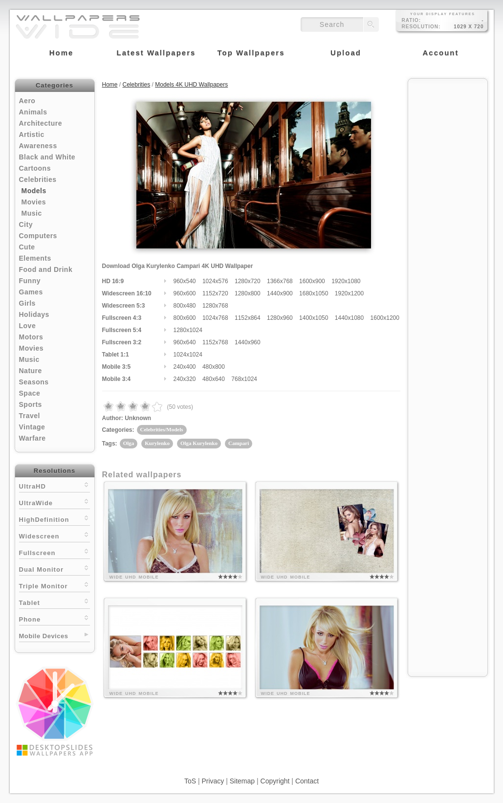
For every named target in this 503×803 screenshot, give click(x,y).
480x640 (213, 379)
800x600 (185, 317)
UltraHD (54, 485)
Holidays (34, 314)
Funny (30, 281)
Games (31, 292)
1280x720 (248, 281)
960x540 (185, 281)
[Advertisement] (448, 231)
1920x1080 (345, 281)
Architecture (40, 123)
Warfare (32, 438)
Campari (238, 443)
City (26, 224)
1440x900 (280, 293)
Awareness (38, 146)
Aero (27, 101)
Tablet (54, 601)
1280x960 (280, 317)
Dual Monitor (54, 568)
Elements (35, 258)
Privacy (212, 781)
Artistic (31, 134)
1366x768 (280, 281)
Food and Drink (46, 269)
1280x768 (215, 305)
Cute (27, 247)
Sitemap (242, 781)
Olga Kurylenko (199, 443)
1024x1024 (188, 354)
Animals (33, 112)
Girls (27, 303)
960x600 (185, 293)
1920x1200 (349, 293)
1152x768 (215, 342)
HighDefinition (54, 518)
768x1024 (244, 379)
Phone (54, 618)
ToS (190, 781)
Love (27, 326)
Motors (31, 337)
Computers (38, 236)
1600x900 (312, 281)
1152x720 (215, 293)
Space (30, 393)
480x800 (213, 366)
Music (32, 213)
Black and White (47, 157)
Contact (307, 781)
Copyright (275, 781)
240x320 (185, 379)
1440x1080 (349, 317)
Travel (29, 416)
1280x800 (248, 293)
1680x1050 (313, 293)
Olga (128, 443)
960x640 (185, 342)
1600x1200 (385, 317)
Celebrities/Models (161, 429)
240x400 (185, 366)
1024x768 (215, 317)
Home (110, 84)
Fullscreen (54, 552)
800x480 (185, 305)
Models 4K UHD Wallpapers (191, 84)
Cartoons (35, 168)
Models (34, 191)
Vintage (32, 427)
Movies (34, 202)
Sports (30, 404)
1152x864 (248, 317)
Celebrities (38, 179)
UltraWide (54, 502)
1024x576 (215, 281)
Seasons (34, 382)
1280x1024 (188, 330)
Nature (30, 371)
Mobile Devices (43, 636)
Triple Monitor (54, 585)
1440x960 (248, 342)
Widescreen (54, 535)
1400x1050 (313, 317)
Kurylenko (157, 443)
